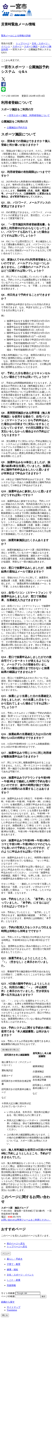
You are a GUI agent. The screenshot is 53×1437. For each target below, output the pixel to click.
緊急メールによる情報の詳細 (16, 35)
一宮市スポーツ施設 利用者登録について (28, 115)
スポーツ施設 (31, 46)
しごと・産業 (13, 1280)
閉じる (5, 1315)
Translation (12, 1310)
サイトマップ (13, 1307)
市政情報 (11, 1285)
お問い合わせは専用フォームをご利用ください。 (26, 1220)
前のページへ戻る (16, 1243)
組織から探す (8, 1302)
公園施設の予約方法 (17, 127)
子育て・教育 (13, 1264)
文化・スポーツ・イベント (20, 1275)
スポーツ (17, 46)
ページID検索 (8, 1296)
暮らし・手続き (15, 1259)
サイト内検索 (8, 1293)
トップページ (22, 43)
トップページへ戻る (17, 1246)
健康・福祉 (12, 1269)
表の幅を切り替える (10, 1050)
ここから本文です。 (11, 60)
